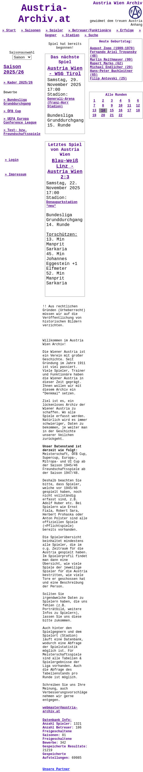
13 (94, 110)
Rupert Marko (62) (106, 63)
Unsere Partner (56, 769)
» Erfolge (125, 30)
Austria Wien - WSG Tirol (65, 71)
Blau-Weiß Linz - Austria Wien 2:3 (65, 169)
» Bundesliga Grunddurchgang (17, 102)
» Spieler (54, 30)
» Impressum (15, 175)
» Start (9, 30)
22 (120, 115)
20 (103, 115)
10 (120, 106)
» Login (11, 160)
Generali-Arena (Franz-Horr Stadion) (60, 102)
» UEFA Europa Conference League (20, 121)
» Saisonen (30, 30)
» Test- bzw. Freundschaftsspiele (22, 132)
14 (103, 110)
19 (94, 115)
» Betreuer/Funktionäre (89, 30)
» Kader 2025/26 (18, 83)
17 (129, 110)
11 (129, 106)
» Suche (91, 35)
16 (120, 110)
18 (138, 110)
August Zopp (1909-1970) (112, 48)
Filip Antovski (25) (108, 79)
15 (112, 110)
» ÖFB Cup (12, 111)
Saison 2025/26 (14, 69)
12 (138, 106)
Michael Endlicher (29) (111, 67)
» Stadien (70, 35)
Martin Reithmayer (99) (111, 60)
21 (112, 115)
